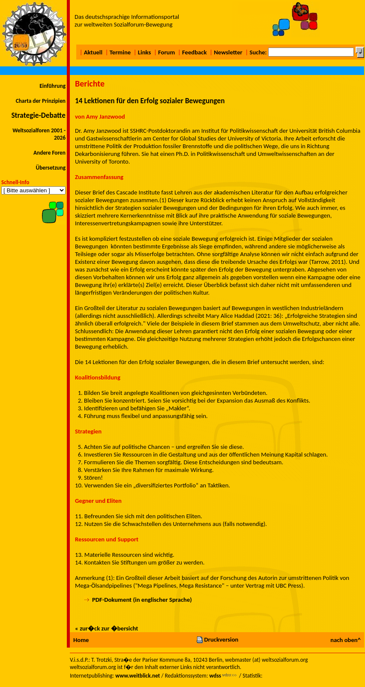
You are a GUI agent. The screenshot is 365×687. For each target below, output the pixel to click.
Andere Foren (49, 152)
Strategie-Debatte (38, 115)
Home (81, 640)
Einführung (52, 86)
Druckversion (217, 639)
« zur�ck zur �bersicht (106, 628)
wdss (215, 675)
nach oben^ (345, 640)
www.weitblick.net (137, 675)
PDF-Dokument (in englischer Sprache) (142, 599)
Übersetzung (51, 167)
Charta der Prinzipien (41, 101)
